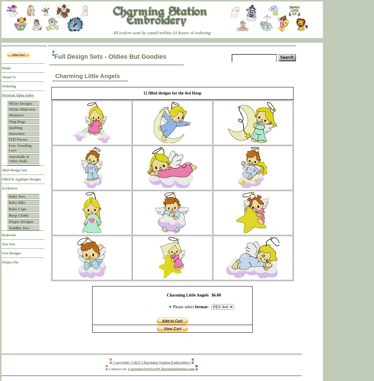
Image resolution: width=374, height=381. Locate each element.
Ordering (9, 86)
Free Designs (11, 253)
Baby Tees (17, 196)
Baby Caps (17, 209)
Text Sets (8, 244)
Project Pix (10, 262)
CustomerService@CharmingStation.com (161, 369)
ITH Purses (18, 139)
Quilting (15, 127)
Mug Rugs (17, 121)
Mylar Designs (20, 103)
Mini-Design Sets (14, 170)
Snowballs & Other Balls (19, 158)
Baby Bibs (17, 202)
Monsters (16, 115)
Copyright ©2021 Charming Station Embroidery (151, 363)
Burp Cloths (19, 215)
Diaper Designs (21, 221)
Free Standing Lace (20, 147)
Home (6, 68)
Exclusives (10, 188)
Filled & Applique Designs (21, 179)
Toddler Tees (19, 228)
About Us (9, 77)
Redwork (9, 235)
